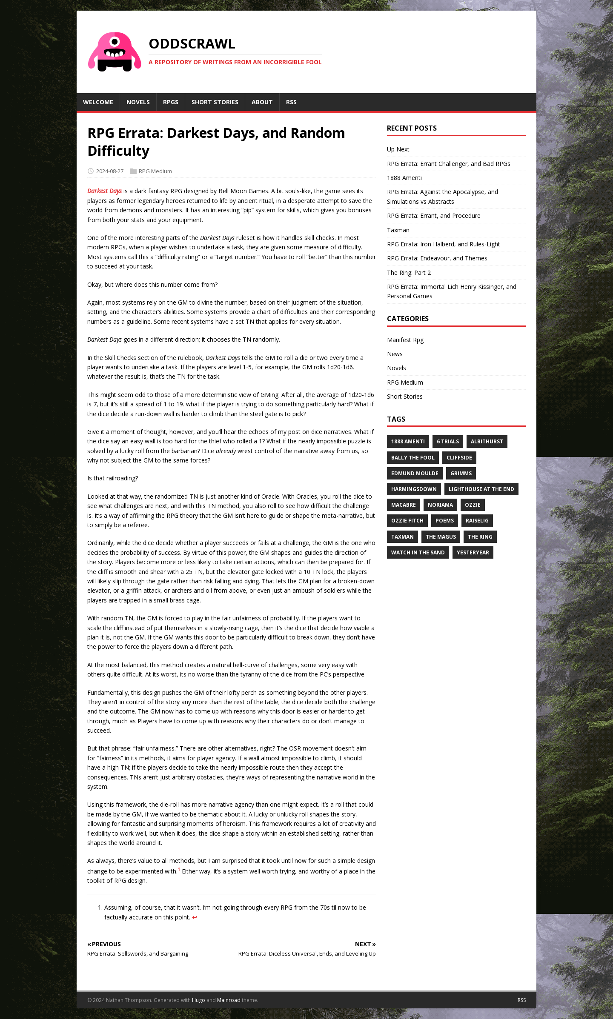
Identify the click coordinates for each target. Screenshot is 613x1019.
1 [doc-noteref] (179, 869)
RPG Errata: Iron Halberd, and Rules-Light (443, 244)
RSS (522, 1000)
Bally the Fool (413, 457)
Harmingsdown (414, 489)
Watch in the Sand (418, 552)
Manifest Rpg (405, 340)
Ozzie (473, 504)
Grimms (461, 473)
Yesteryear (473, 552)
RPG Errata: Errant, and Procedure (434, 215)
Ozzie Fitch (407, 520)
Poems (444, 520)
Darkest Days (104, 191)
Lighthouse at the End (481, 489)
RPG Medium (155, 171)
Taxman (398, 230)
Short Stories (405, 396)
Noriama (440, 504)
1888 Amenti (404, 178)
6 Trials (448, 441)
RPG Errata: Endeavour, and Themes (437, 258)
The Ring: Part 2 (409, 272)
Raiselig (477, 520)
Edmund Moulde (414, 473)
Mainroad (229, 1000)
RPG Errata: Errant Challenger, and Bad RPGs (448, 164)
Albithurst (487, 441)
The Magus (441, 536)
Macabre (403, 504)
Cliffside (459, 457)
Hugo (198, 1000)
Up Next (398, 149)
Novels (396, 368)
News (395, 354)
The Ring (480, 536)
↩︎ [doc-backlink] (194, 917)
